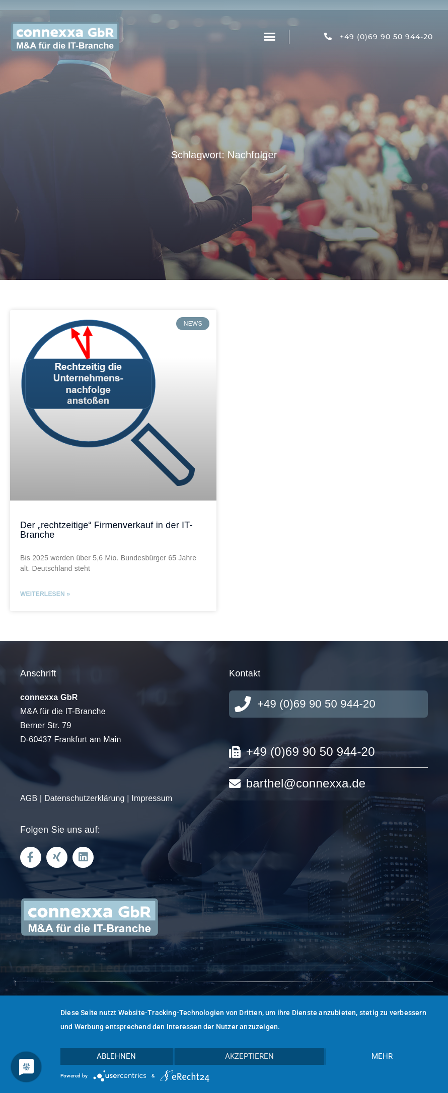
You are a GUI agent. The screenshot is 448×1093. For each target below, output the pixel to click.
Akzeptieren (249, 1056)
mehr (382, 1056)
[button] (269, 36)
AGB (28, 798)
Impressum (151, 798)
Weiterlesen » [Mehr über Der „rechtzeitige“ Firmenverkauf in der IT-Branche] (45, 594)
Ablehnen (116, 1056)
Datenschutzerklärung (84, 798)
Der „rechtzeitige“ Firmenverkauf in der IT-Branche (106, 530)
